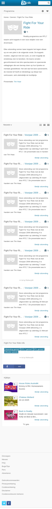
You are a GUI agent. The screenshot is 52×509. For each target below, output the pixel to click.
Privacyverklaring (9, 484)
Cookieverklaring (8, 487)
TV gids (26, 424)
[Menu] (3, 3)
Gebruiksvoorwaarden (10, 480)
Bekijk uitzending (41, 392)
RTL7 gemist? (26, 349)
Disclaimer (6, 491)
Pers (4, 470)
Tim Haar (17, 82)
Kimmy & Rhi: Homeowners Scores (31, 387)
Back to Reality (25, 411)
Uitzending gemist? (12, 349)
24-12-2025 (24, 400)
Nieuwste (7, 125)
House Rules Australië (28, 383)
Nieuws (5, 459)
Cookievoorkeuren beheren (13, 494)
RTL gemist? (39, 349)
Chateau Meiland (26, 397)
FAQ (3, 463)
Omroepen (6, 456)
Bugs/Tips (6, 466)
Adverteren (6, 473)
